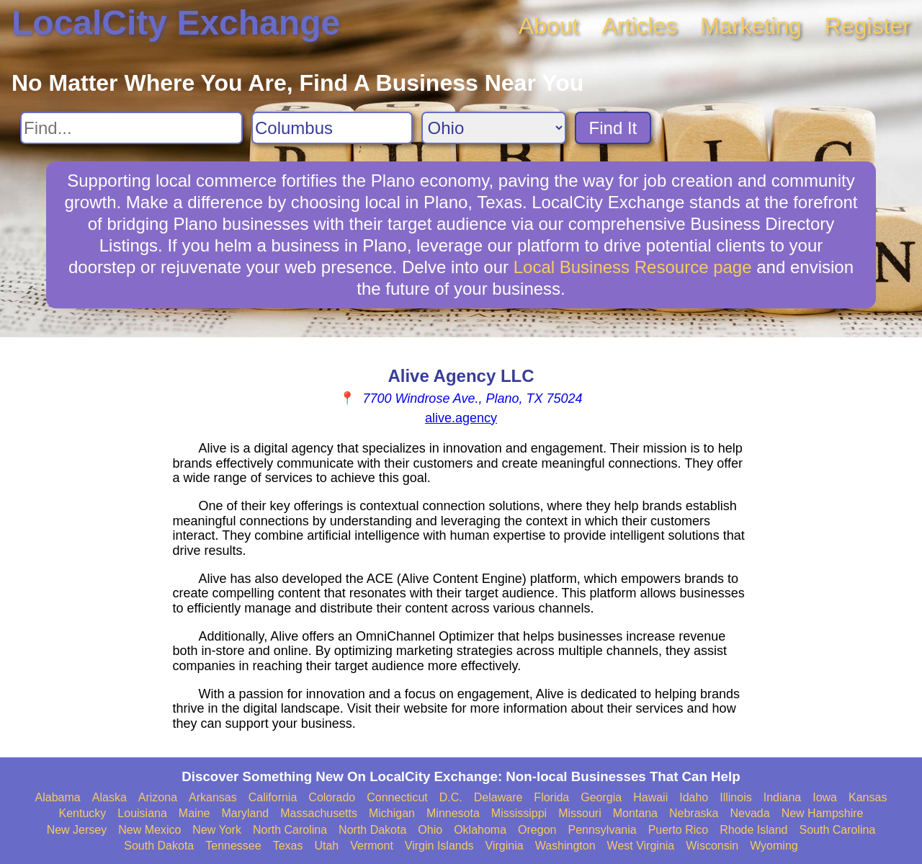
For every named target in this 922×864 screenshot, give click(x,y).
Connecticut (397, 797)
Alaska (109, 797)
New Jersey (77, 830)
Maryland (245, 813)
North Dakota (372, 830)
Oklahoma (480, 830)
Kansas (868, 797)
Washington (565, 845)
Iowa (825, 797)
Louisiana (142, 813)
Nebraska (693, 813)
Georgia (601, 797)
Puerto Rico (678, 830)
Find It (613, 128)
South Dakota (159, 845)
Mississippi (519, 813)
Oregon (537, 830)
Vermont (371, 845)
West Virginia (641, 845)
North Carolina (290, 830)
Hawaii (650, 797)
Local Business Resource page (633, 267)
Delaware (498, 797)
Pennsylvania (602, 830)
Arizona (157, 797)
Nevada (749, 813)
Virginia (504, 845)
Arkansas (213, 797)
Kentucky (83, 813)
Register (867, 26)
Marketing (751, 26)
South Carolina (838, 830)
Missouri (579, 813)
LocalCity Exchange (176, 23)
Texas (288, 845)
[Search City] (332, 128)
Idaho (693, 797)
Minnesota (453, 813)
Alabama (58, 797)
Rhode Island (753, 830)
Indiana (783, 797)
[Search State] (493, 128)
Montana (635, 813)
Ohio (430, 830)
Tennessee (233, 845)
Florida (551, 797)
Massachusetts (318, 813)
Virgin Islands (439, 845)
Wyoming (774, 845)
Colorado (331, 797)
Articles (639, 26)
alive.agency (461, 418)
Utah (326, 845)
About (549, 26)
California (273, 797)
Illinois (735, 797)
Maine (194, 813)
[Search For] (131, 128)
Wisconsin (712, 845)
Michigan (392, 813)
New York (216, 830)
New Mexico (149, 830)
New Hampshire (823, 813)
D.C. (450, 797)
